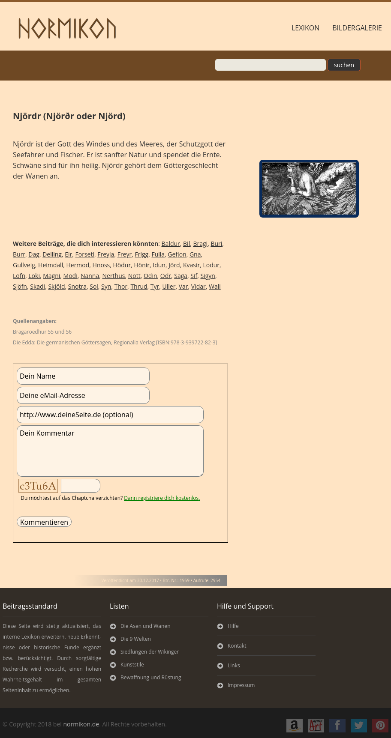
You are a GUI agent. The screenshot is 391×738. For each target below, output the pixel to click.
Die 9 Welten (135, 638)
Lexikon (305, 28)
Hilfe (233, 626)
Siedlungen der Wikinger (149, 651)
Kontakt (237, 645)
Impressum (241, 685)
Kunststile (132, 664)
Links (234, 665)
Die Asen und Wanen (145, 626)
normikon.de (81, 724)
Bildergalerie (357, 28)
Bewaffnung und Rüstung (150, 677)
